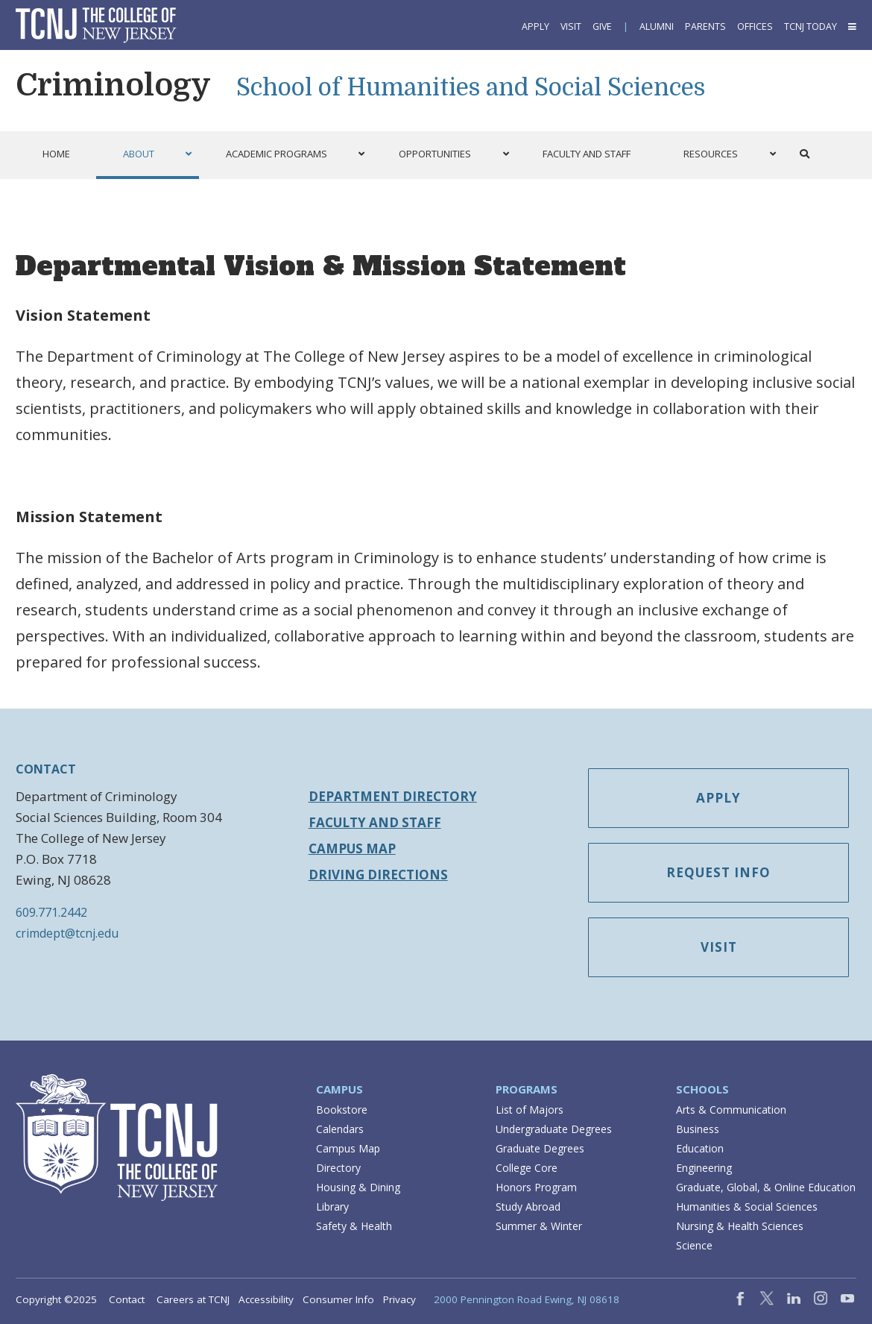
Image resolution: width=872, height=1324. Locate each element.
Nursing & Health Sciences (739, 1226)
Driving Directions (378, 874)
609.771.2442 (51, 912)
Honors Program (536, 1187)
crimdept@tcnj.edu (67, 933)
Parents (705, 26)
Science (694, 1245)
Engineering (704, 1168)
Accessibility (266, 1299)
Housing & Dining (358, 1187)
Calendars (340, 1129)
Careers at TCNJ (193, 1299)
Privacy (399, 1299)
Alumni (656, 26)
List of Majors (529, 1109)
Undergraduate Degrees (554, 1129)
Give (602, 26)
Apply (535, 26)
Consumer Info (338, 1299)
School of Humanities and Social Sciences (470, 87)
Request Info (718, 872)
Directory (338, 1168)
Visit (570, 26)
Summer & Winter (539, 1226)
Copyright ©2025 (56, 1299)
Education (700, 1148)
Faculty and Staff (375, 822)
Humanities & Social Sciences (747, 1206)
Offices (755, 26)
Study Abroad (528, 1206)
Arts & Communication (731, 1109)
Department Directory (393, 796)
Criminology (113, 85)
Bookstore (341, 1109)
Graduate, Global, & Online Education (766, 1187)
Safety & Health (354, 1226)
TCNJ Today (810, 26)
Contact (127, 1299)
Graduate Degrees (540, 1148)
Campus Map (352, 848)
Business (697, 1129)
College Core (526, 1168)
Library (332, 1206)
